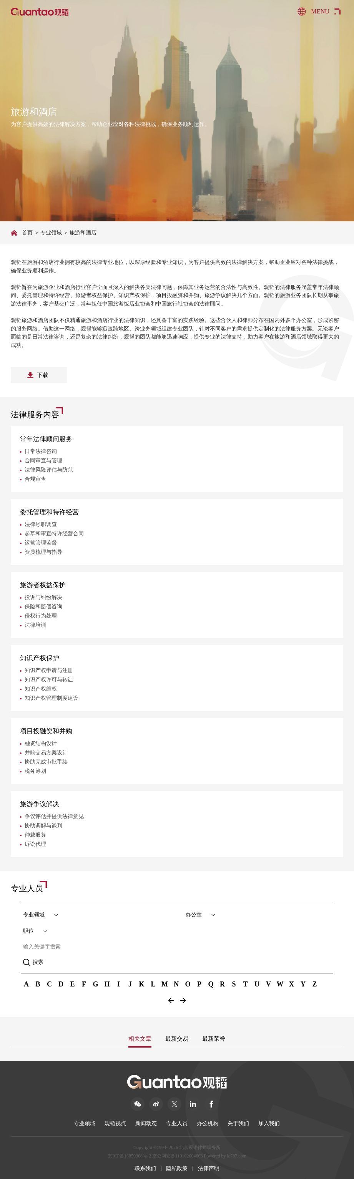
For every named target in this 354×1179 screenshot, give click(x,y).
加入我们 (269, 1123)
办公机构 (207, 1123)
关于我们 (238, 1123)
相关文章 (139, 1039)
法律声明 (208, 1168)
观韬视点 (115, 1123)
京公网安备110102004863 (177, 1156)
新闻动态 (146, 1123)
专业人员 (177, 1123)
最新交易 (176, 1039)
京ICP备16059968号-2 (129, 1156)
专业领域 (51, 233)
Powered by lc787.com (225, 1156)
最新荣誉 (213, 1039)
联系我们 (145, 1168)
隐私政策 (177, 1168)
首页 (27, 233)
